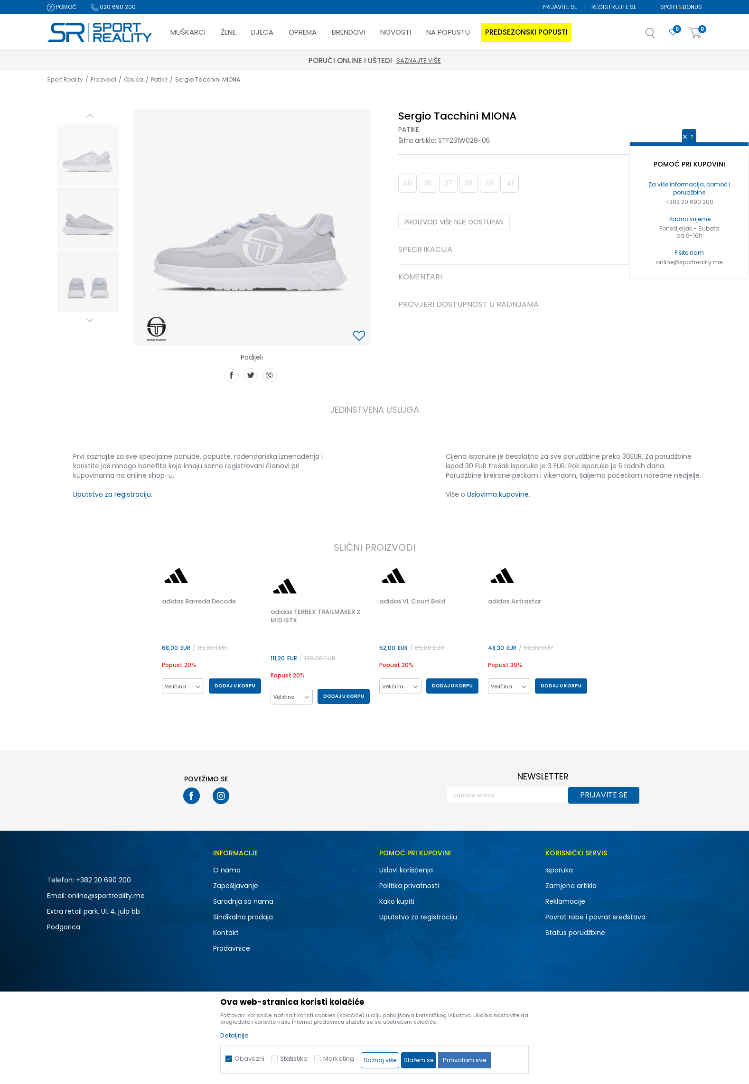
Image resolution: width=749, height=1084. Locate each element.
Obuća (133, 79)
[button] (659, 36)
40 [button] (407, 183)
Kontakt (226, 932)
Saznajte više (418, 60)
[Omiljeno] (673, 32)
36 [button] (428, 183)
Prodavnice (231, 948)
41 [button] (509, 183)
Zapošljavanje (235, 885)
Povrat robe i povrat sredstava (595, 917)
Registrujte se (614, 7)
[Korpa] (695, 33)
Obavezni (249, 1058)
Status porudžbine (575, 932)
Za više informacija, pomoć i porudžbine (689, 188)
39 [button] (489, 183)
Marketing (338, 1058)
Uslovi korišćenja (406, 870)
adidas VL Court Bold (412, 601)
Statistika (294, 1058)
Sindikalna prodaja (243, 917)
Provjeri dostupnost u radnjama (547, 305)
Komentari (547, 277)
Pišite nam (689, 253)
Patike (159, 79)
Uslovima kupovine (498, 494)
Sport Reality (65, 79)
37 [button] (448, 183)
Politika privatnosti (409, 885)
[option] (88, 154)
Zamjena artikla (571, 885)
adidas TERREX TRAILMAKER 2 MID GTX (315, 616)
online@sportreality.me (689, 262)
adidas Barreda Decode (199, 601)
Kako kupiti (396, 901)
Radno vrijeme (689, 219)
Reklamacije (565, 901)
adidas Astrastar (514, 601)
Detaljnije (234, 1035)
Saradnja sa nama (243, 901)
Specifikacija (547, 250)
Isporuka (559, 870)
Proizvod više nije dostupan (454, 222)
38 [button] (469, 183)
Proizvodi (103, 79)
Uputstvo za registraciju (112, 494)
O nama (227, 870)
